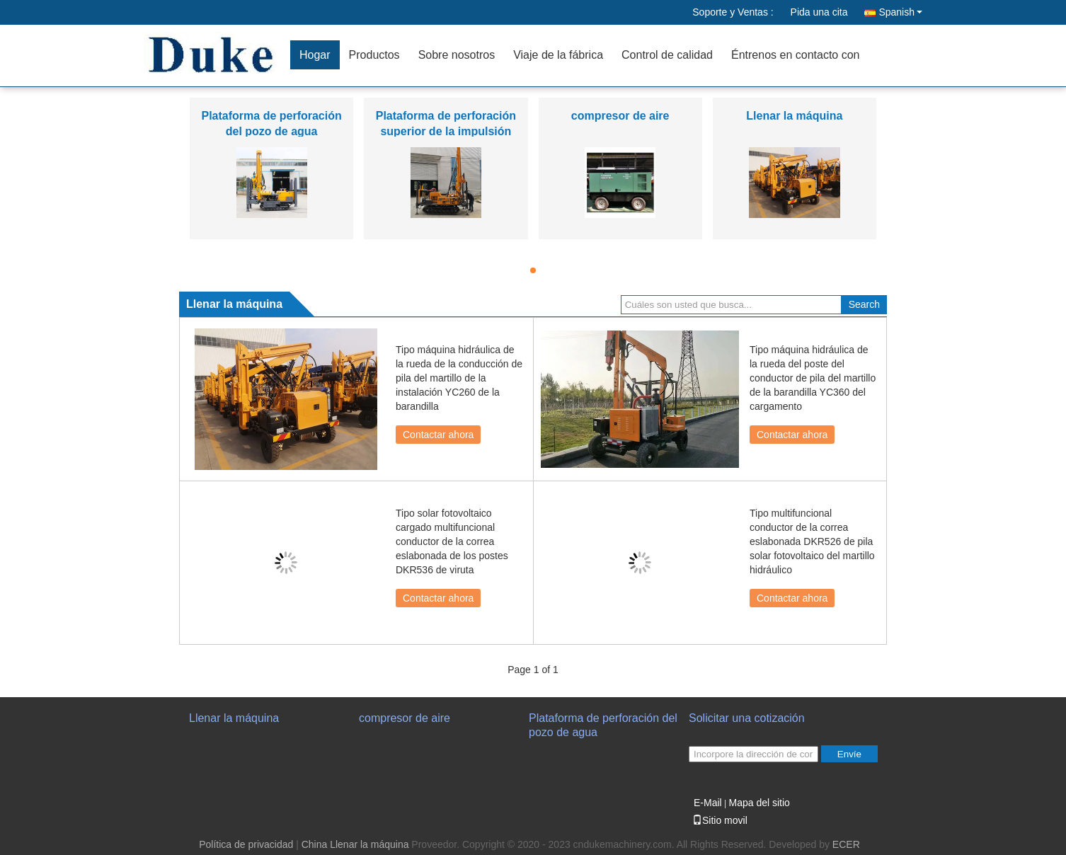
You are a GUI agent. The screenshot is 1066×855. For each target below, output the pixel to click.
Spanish (900, 12)
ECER (846, 844)
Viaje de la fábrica (558, 55)
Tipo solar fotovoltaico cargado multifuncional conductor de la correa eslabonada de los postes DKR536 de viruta (452, 541)
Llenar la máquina (794, 116)
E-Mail (708, 802)
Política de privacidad (246, 844)
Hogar (315, 55)
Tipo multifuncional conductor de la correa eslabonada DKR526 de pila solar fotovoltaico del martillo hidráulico (812, 541)
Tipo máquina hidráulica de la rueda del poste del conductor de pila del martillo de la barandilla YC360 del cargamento (813, 378)
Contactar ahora (438, 434)
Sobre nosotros (456, 55)
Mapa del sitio (758, 802)
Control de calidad (667, 55)
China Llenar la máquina (355, 844)
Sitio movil (719, 820)
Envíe (849, 754)
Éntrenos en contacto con (795, 55)
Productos (374, 55)
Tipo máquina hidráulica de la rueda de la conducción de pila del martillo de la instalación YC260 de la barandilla (459, 378)
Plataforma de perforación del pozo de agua (603, 725)
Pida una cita (819, 12)
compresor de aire (620, 116)
